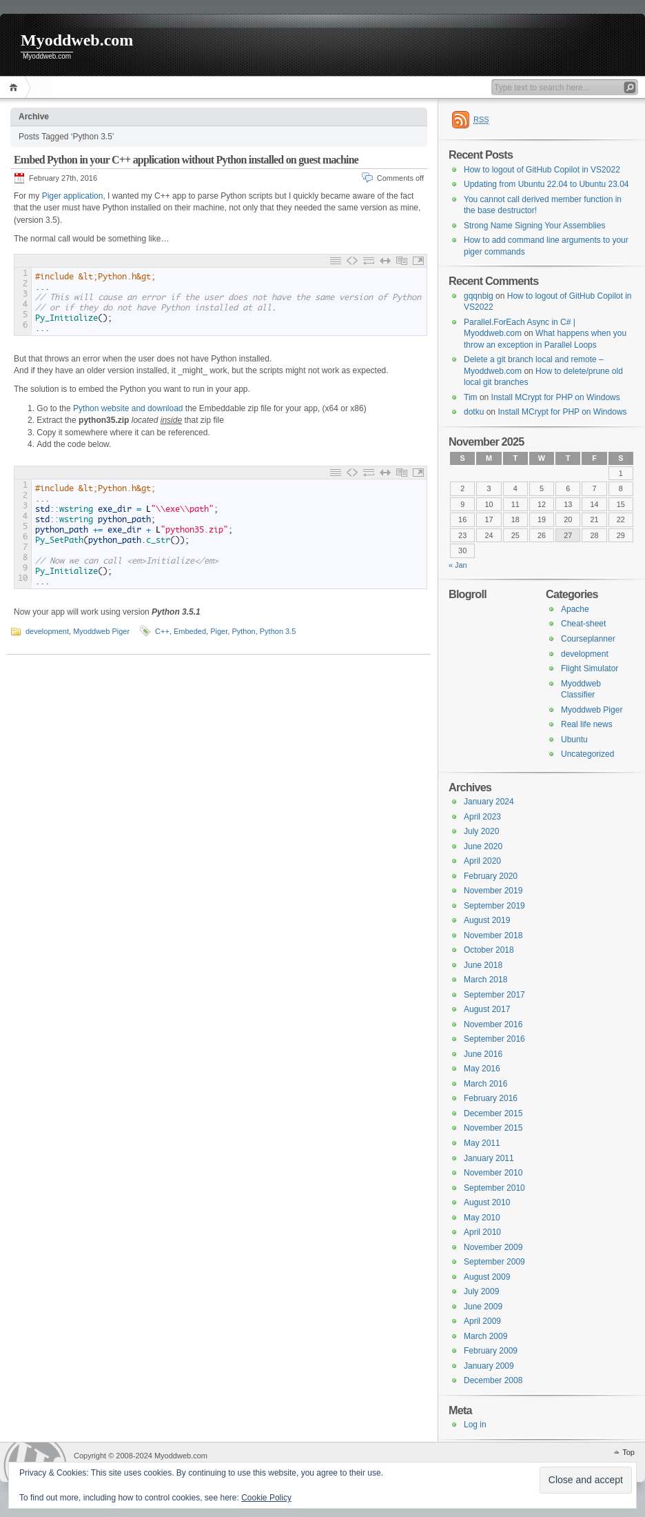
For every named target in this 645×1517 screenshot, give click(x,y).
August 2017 (487, 1009)
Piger (218, 631)
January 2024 (489, 801)
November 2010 (493, 1173)
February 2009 (491, 1351)
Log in (475, 1424)
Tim (471, 397)
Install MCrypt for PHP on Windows (555, 397)
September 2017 (494, 995)
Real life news (587, 724)
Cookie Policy (266, 1498)
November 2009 (493, 1247)
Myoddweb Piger (101, 631)
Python (243, 631)
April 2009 (482, 1321)
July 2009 (481, 1291)
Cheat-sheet (583, 623)
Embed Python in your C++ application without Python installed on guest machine (186, 160)
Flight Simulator (589, 668)
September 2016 (494, 1039)
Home (15, 87)
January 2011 (489, 1158)
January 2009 (489, 1366)
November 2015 (493, 1128)
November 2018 (493, 935)
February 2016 (491, 1098)
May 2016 (482, 1068)
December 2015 (493, 1113)
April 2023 (482, 817)
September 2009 (494, 1262)
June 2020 (483, 846)
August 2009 (487, 1277)
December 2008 (493, 1380)
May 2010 (482, 1217)
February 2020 (491, 876)
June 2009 (483, 1306)
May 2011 (482, 1143)
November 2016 (493, 1024)
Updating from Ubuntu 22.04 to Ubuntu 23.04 (546, 184)
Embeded (190, 631)
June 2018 (483, 965)
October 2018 (489, 950)
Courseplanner (588, 639)
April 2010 (482, 1232)
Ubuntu (574, 739)
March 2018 (485, 979)
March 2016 (485, 1084)
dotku (474, 412)
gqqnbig (478, 296)
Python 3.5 (278, 631)
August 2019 (487, 920)
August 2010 (487, 1202)
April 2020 (482, 861)
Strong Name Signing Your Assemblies (534, 225)
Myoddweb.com (77, 40)
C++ (162, 631)
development (47, 631)
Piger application (72, 196)
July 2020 (481, 831)
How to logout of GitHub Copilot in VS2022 (542, 170)
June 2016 (483, 1054)
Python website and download (128, 408)
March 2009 (485, 1336)
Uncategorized (587, 754)
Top (628, 1452)
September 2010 (494, 1188)
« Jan (458, 565)
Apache (575, 609)
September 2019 (494, 906)
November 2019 (493, 890)
